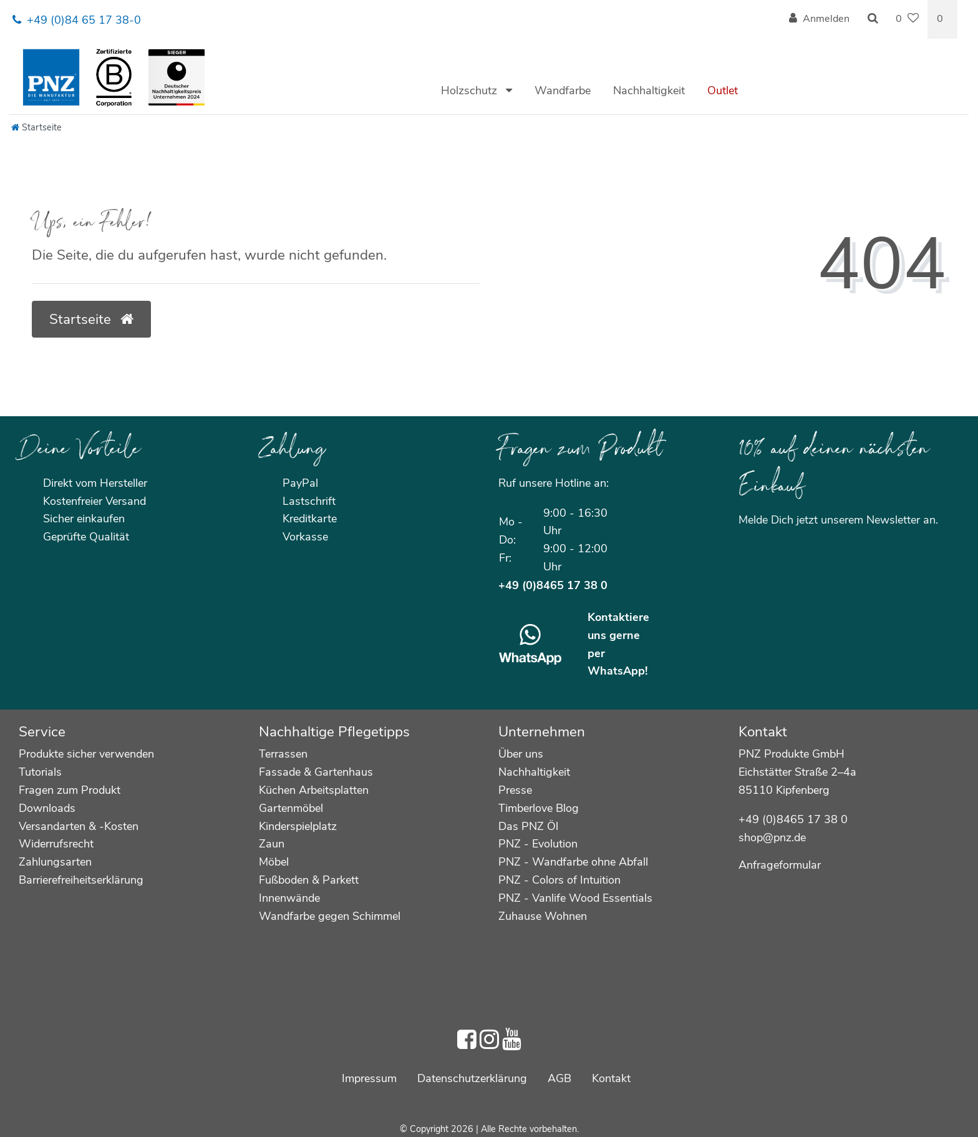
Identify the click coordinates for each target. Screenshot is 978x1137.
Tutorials (40, 771)
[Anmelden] (819, 19)
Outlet (722, 90)
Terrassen (283, 753)
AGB (559, 1078)
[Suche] (872, 19)
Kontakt (611, 1078)
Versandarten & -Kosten (78, 826)
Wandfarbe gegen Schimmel (329, 916)
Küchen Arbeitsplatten (314, 790)
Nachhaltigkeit (649, 90)
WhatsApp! (617, 670)
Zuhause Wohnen (542, 916)
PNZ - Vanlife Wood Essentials (575, 898)
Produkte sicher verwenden (86, 753)
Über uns (520, 753)
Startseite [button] (91, 319)
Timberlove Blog (538, 808)
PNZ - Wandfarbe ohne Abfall (573, 861)
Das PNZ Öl (528, 826)
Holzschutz (470, 90)
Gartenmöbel (291, 808)
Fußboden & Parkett (309, 879)
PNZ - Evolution (538, 843)
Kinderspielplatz (298, 826)
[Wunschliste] (907, 19)
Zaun (271, 843)
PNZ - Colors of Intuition (559, 879)
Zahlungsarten (55, 861)
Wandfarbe (563, 90)
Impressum (369, 1078)
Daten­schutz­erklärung (472, 1078)
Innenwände (289, 898)
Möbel (274, 861)
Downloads (47, 808)
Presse (515, 790)
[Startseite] (36, 127)
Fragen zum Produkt (69, 790)
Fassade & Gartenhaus (316, 771)
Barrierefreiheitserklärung (81, 879)
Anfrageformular (779, 864)
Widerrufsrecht (56, 843)
